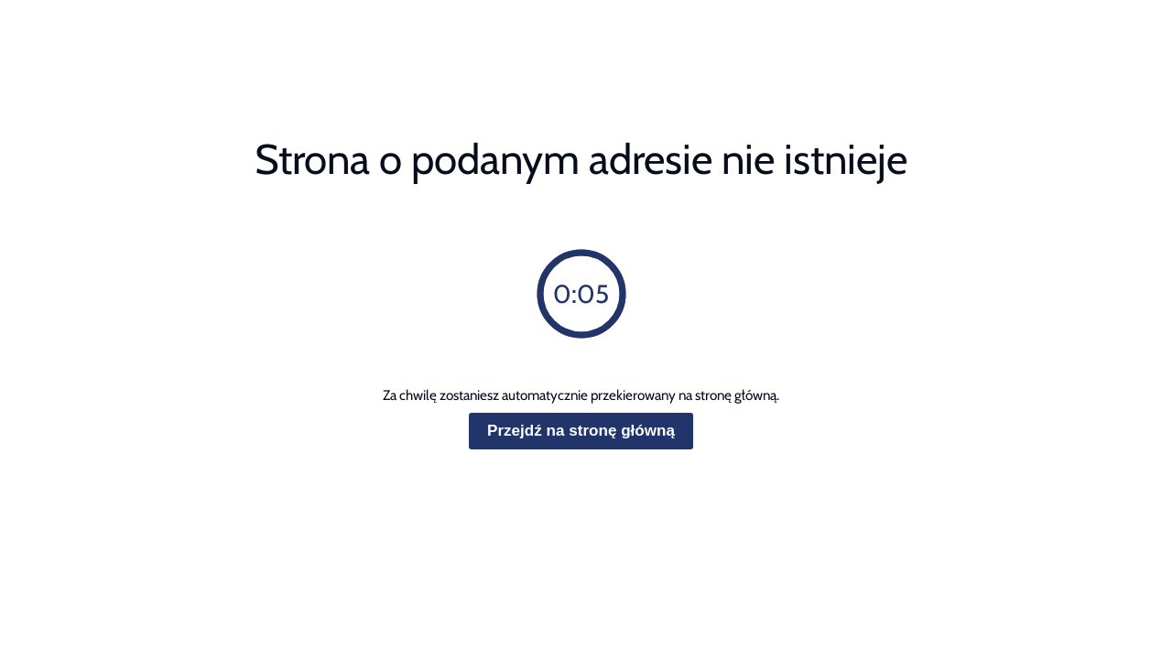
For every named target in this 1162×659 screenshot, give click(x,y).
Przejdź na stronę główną (581, 430)
